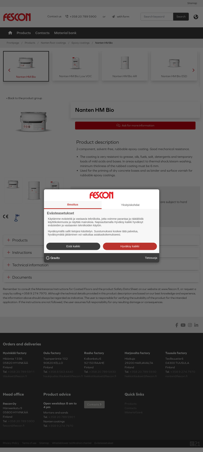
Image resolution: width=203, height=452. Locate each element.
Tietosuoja (151, 257)
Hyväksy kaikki (129, 246)
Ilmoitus (72, 204)
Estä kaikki (73, 246)
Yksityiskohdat (130, 204)
